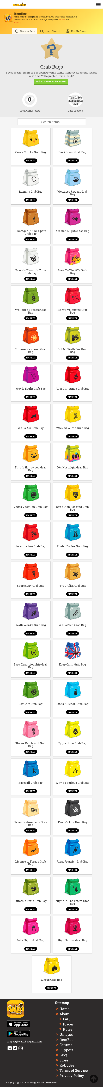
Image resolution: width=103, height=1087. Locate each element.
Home (64, 1008)
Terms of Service (73, 1070)
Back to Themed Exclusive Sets (51, 81)
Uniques (66, 1034)
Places (68, 1024)
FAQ (66, 1019)
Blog (63, 1055)
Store (63, 1060)
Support (66, 1050)
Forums (65, 1044)
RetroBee (67, 1065)
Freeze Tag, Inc (32, 1082)
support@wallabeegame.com (24, 1041)
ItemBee (66, 1039)
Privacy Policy (71, 1075)
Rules (67, 1029)
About (64, 1014)
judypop (17, 22)
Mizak (62, 19)
